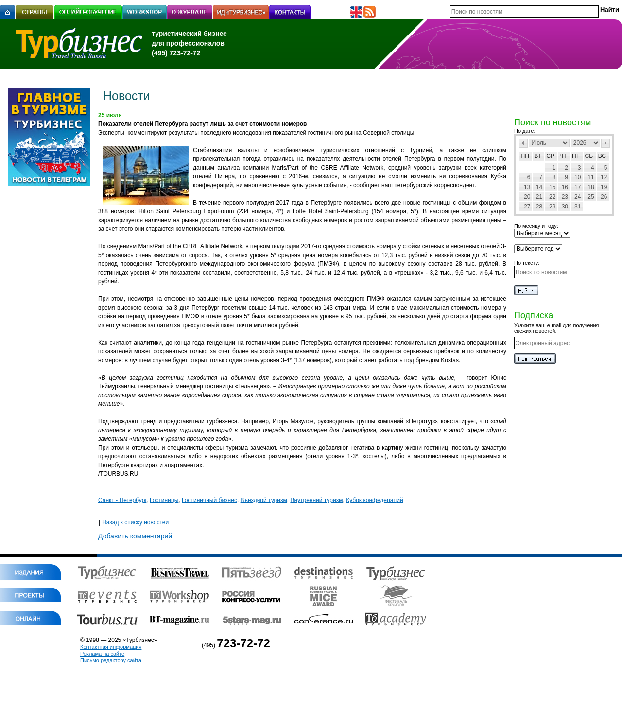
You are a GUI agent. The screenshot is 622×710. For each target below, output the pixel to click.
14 (539, 187)
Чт (563, 156)
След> (605, 143)
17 (577, 187)
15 (552, 187)
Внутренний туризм (316, 500)
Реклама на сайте (102, 654)
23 (565, 196)
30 (565, 206)
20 (527, 196)
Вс (602, 156)
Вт (537, 156)
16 (565, 187)
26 (604, 196)
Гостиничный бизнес (209, 500)
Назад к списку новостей (133, 522)
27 (527, 206)
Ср (550, 156)
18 (590, 187)
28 (539, 206)
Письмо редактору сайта (110, 660)
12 (604, 177)
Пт (576, 156)
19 (604, 187)
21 (539, 196)
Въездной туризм (264, 500)
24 (577, 196)
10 (577, 177)
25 (590, 196)
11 (590, 177)
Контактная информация (110, 647)
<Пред (523, 143)
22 (552, 196)
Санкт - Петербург (122, 500)
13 (527, 187)
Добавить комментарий (135, 536)
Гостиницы (164, 500)
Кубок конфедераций (374, 500)
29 (552, 206)
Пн (525, 156)
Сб (589, 156)
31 (577, 206)
